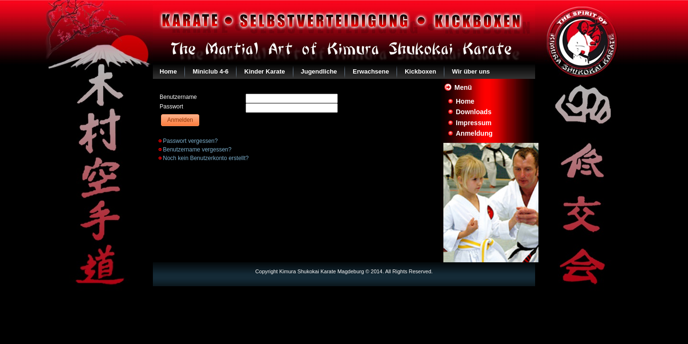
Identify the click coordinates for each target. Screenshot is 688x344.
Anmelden (180, 120)
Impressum (474, 123)
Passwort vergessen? (190, 141)
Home (168, 71)
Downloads (474, 112)
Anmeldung (474, 133)
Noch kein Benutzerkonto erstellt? (205, 158)
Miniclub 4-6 (210, 71)
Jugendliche (319, 71)
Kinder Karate (264, 71)
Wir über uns (471, 71)
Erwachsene (371, 71)
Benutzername (178, 97)
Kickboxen (420, 71)
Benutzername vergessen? (197, 149)
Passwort (171, 106)
